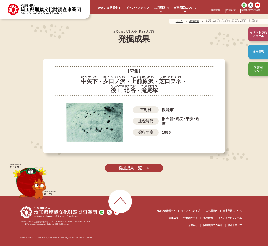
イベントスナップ (137, 7)
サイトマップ (235, 225)
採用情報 (258, 51)
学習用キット (258, 69)
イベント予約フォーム (230, 218)
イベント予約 (258, 34)
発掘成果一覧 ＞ (134, 168)
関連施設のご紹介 (250, 10)
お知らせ (231, 10)
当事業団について (185, 7)
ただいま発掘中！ (109, 7)
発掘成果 (215, 10)
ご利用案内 (161, 7)
